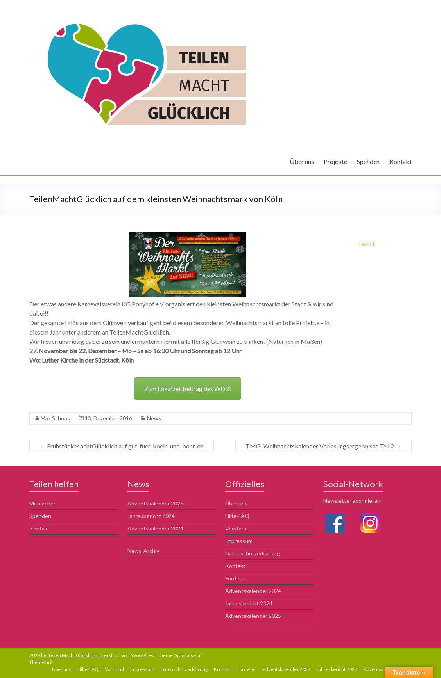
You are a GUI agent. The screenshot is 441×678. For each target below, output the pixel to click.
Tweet (366, 243)
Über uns (302, 161)
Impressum (239, 540)
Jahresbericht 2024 (151, 516)
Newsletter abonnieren (351, 500)
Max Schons (55, 418)
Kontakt (400, 161)
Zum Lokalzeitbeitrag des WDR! (187, 388)
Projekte (335, 161)
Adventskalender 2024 (155, 528)
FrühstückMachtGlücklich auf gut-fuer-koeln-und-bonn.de (121, 446)
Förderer (235, 578)
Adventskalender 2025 (155, 503)
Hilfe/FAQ (237, 516)
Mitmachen (43, 503)
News (154, 418)
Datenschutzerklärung (252, 553)
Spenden (368, 161)
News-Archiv (143, 550)
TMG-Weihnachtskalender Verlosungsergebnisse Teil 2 (324, 446)
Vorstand (236, 528)
